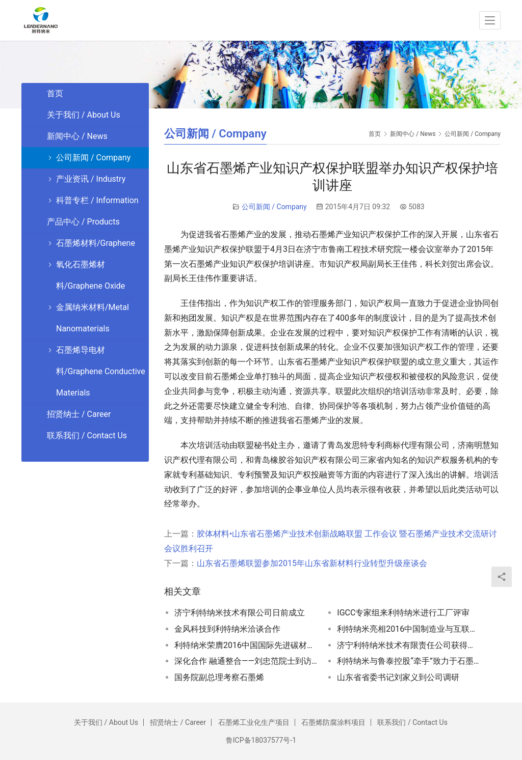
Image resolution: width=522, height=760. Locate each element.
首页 (375, 133)
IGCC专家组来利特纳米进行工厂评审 (403, 612)
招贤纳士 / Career (79, 414)
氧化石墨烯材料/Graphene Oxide (90, 275)
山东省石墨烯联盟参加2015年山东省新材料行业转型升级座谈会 (312, 563)
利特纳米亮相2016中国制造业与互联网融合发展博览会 (408, 629)
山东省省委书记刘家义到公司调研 (398, 677)
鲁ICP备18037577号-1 (261, 740)
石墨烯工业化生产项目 (254, 722)
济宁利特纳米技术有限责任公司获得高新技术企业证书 (408, 645)
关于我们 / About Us (83, 115)
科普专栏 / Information (97, 200)
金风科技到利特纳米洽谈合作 (227, 629)
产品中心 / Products (83, 222)
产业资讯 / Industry (90, 179)
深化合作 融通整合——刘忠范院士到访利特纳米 (246, 661)
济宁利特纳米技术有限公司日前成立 (239, 612)
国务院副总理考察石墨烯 (219, 677)
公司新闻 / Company (274, 207)
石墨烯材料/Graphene (95, 243)
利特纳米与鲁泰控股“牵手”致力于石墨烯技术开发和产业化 (408, 661)
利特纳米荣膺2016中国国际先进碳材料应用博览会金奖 (246, 645)
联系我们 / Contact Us (87, 435)
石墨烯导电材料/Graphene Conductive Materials (100, 371)
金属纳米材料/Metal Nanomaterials (92, 317)
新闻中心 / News (77, 136)
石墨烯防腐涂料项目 (333, 722)
